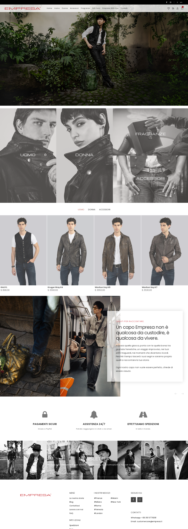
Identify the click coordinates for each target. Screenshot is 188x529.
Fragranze (85, 8)
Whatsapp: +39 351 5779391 (143, 517)
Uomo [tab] (81, 219)
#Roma (97, 505)
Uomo (57, 8)
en (181, 2)
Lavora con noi (76, 509)
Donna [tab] (91, 219)
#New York (116, 502)
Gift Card (96, 8)
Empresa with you (110, 8)
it (177, 2)
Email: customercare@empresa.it (146, 521)
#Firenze (98, 498)
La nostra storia (76, 498)
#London (98, 513)
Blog (71, 502)
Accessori (74, 8)
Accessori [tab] (104, 219)
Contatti (124, 8)
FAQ (71, 513)
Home (49, 8)
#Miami (114, 498)
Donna (65, 8)
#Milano (98, 502)
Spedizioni (74, 525)
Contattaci (74, 505)
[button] (178, 53)
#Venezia (98, 509)
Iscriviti (131, 473)
